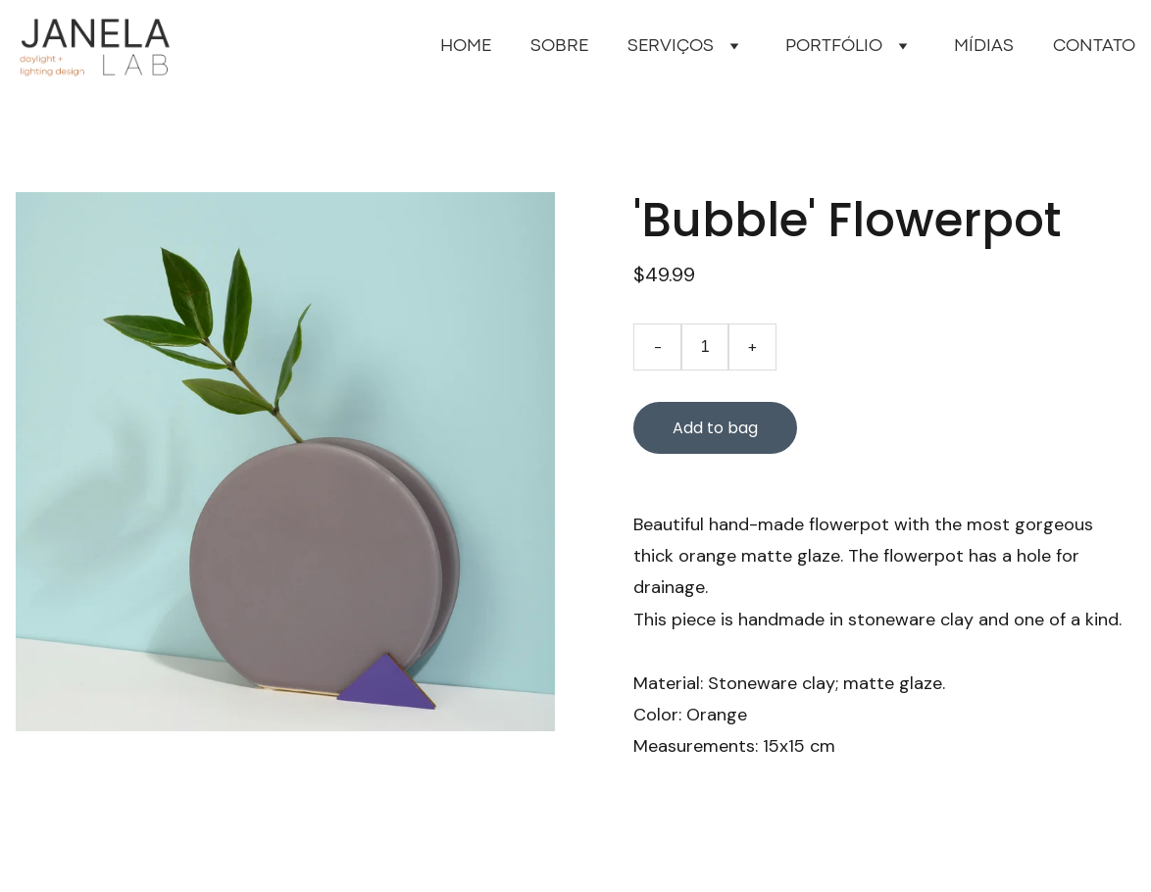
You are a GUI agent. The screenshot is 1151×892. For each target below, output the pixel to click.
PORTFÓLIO (833, 46)
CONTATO (1094, 46)
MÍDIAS (984, 46)
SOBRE (559, 46)
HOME (465, 46)
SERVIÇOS (670, 46)
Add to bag (715, 428)
